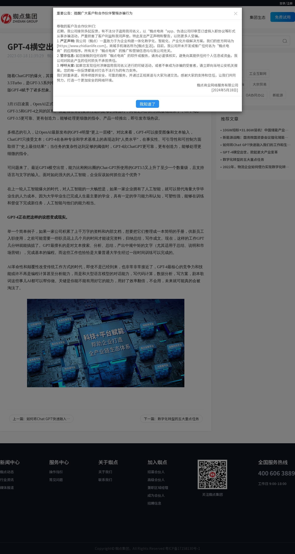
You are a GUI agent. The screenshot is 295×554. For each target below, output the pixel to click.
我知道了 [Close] (147, 104)
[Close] (235, 13)
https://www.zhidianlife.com (81, 45)
